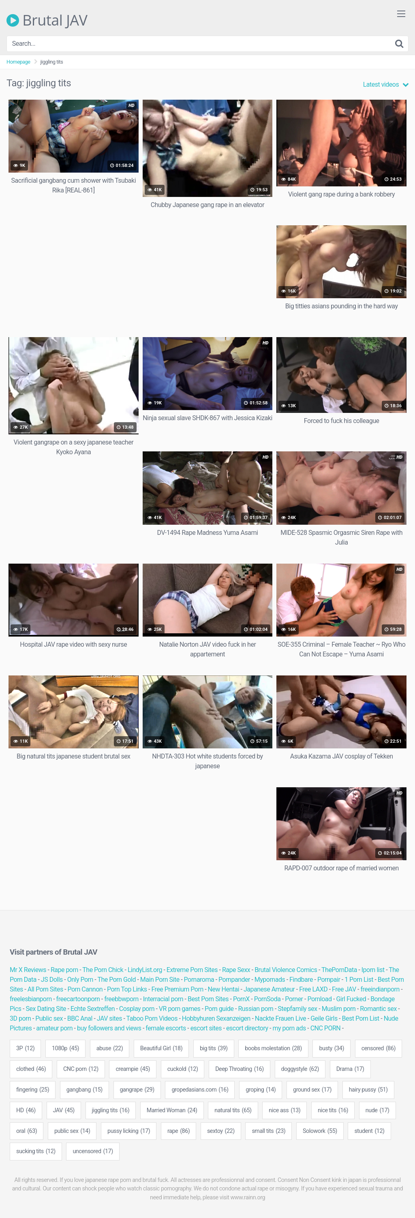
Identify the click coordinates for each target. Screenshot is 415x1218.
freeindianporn (379, 989)
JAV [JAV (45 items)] (64, 1110)
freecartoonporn (78, 999)
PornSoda (267, 999)
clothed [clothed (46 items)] (31, 1069)
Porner (294, 999)
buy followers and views (109, 1028)
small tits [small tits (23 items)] (268, 1131)
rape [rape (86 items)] (178, 1131)
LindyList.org (145, 970)
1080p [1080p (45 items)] (65, 1048)
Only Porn (80, 979)
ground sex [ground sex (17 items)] (312, 1090)
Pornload (319, 999)
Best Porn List (360, 1018)
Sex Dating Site (46, 1009)
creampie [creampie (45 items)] (133, 1069)
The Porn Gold (116, 979)
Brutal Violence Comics (286, 970)
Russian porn (255, 1009)
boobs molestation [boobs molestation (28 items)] (273, 1048)
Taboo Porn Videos (152, 1018)
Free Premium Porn (177, 989)
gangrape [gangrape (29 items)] (137, 1090)
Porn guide (219, 1009)
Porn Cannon (85, 989)
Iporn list (373, 970)
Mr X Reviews (28, 970)
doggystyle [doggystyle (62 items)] (300, 1069)
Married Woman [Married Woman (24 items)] (172, 1110)
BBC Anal (79, 1018)
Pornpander (234, 979)
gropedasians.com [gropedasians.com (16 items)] (199, 1090)
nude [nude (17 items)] (377, 1110)
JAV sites (109, 1018)
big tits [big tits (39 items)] (214, 1048)
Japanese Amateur (269, 989)
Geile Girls (323, 1018)
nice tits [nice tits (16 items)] (333, 1110)
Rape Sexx (236, 970)
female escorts (165, 1028)
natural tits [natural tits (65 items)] (232, 1110)
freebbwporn (121, 999)
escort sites (206, 1028)
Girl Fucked (351, 999)
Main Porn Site (160, 979)
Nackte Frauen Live (280, 1018)
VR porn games (179, 1009)
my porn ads (289, 1028)
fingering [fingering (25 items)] (32, 1090)
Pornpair (328, 979)
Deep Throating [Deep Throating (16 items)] (239, 1069)
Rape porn (64, 970)
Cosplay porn (136, 1009)
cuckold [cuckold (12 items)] (182, 1069)
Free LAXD (313, 989)
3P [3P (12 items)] (25, 1048)
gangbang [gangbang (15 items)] (84, 1090)
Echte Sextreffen (93, 1009)
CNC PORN (325, 1028)
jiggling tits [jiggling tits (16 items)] (111, 1110)
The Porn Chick (102, 970)
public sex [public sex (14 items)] (72, 1131)
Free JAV (344, 989)
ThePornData (339, 970)
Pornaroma (199, 979)
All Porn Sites (45, 989)
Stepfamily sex (297, 1009)
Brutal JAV (47, 20)
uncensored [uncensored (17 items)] (93, 1151)
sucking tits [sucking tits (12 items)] (36, 1151)
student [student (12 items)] (369, 1131)
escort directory (247, 1028)
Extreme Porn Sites (192, 970)
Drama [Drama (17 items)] (350, 1069)
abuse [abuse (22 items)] (109, 1048)
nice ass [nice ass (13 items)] (284, 1110)
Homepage (18, 62)
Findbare (301, 979)
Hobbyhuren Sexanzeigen (216, 1018)
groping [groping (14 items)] (261, 1090)
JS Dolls (52, 979)
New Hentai (223, 989)
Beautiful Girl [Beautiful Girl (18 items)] (161, 1048)
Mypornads (270, 979)
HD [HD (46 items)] (26, 1110)
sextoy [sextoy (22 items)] (221, 1131)
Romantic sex (378, 1009)
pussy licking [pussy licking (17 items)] (128, 1131)
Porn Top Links (127, 989)
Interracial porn (163, 999)
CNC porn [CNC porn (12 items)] (80, 1069)
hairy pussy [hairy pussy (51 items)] (368, 1090)
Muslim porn (339, 1009)
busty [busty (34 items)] (331, 1048)
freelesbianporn (31, 999)
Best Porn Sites (208, 999)
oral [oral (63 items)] (26, 1131)
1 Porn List (358, 979)
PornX (241, 999)
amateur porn (54, 1028)
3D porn (20, 1018)
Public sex (49, 1018)
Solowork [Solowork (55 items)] (320, 1131)
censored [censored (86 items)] (379, 1048)
